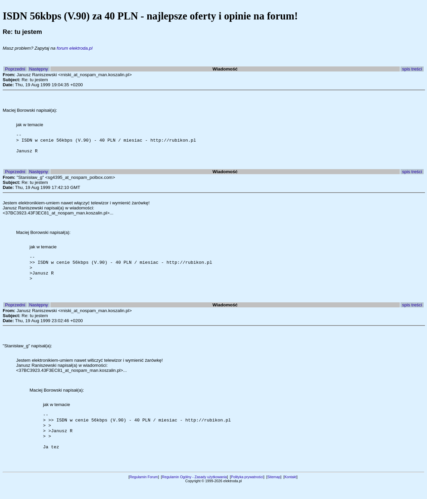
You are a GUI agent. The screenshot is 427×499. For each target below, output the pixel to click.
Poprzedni (15, 68)
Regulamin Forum (144, 490)
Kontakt (290, 490)
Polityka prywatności (247, 490)
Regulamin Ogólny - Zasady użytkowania (194, 490)
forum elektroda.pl (75, 48)
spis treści (412, 68)
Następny (38, 68)
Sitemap (273, 490)
